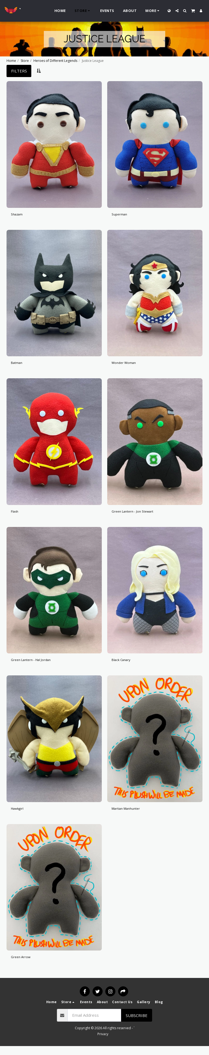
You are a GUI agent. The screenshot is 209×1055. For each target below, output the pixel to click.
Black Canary (123, 665)
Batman (18, 365)
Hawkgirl (19, 815)
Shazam (18, 215)
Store (25, 60)
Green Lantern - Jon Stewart (138, 515)
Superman (121, 215)
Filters (19, 71)
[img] (54, 144)
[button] (177, 10)
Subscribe (136, 1024)
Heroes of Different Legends (55, 60)
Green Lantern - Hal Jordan (36, 665)
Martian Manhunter (129, 815)
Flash (15, 515)
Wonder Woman (127, 365)
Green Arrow (23, 965)
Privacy (102, 1043)
